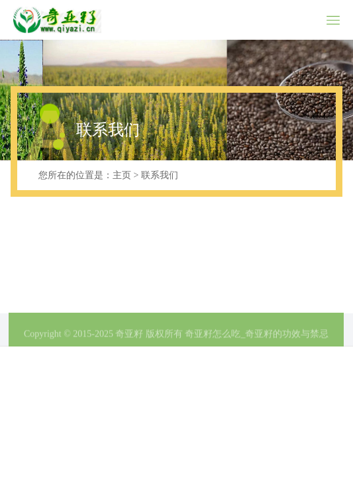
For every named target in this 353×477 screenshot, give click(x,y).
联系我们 (159, 175)
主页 (122, 175)
